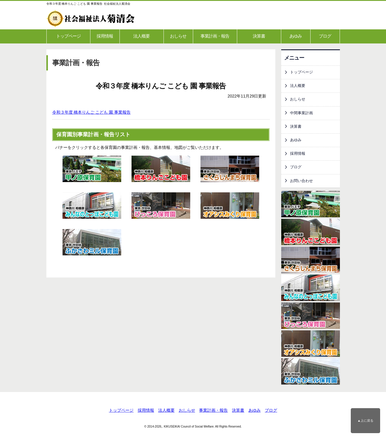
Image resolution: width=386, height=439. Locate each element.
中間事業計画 (301, 113)
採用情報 (105, 35)
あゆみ (295, 35)
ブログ (325, 35)
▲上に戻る (366, 420)
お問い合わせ (301, 181)
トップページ (68, 35)
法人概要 (141, 35)
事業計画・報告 (214, 35)
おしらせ (178, 35)
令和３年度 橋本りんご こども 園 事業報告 (91, 112)
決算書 (259, 35)
